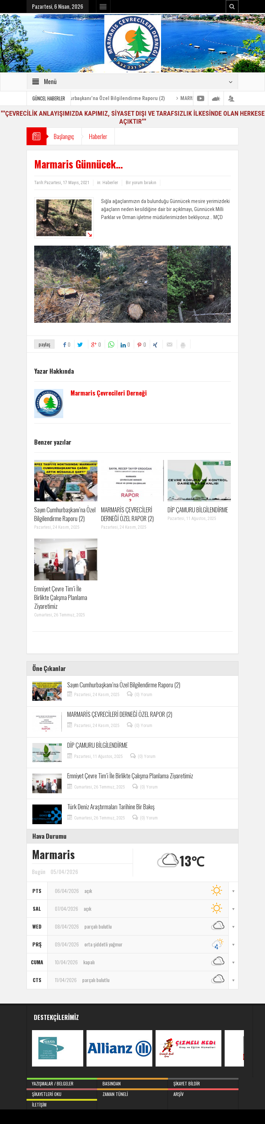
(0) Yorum (143, 694)
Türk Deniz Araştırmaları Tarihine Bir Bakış (110, 806)
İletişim (62, 1103)
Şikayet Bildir (203, 1082)
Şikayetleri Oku (62, 1092)
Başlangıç (64, 136)
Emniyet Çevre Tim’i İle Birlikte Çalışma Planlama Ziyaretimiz (60, 597)
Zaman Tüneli (132, 1092)
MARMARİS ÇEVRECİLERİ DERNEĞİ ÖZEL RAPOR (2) (127, 514)
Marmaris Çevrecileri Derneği (109, 393)
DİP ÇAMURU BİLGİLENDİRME (198, 509)
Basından (132, 1082)
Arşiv (203, 1092)
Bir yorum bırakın (141, 182)
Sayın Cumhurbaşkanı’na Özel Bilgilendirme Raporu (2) (113, 98)
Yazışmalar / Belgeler (62, 1082)
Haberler (98, 136)
